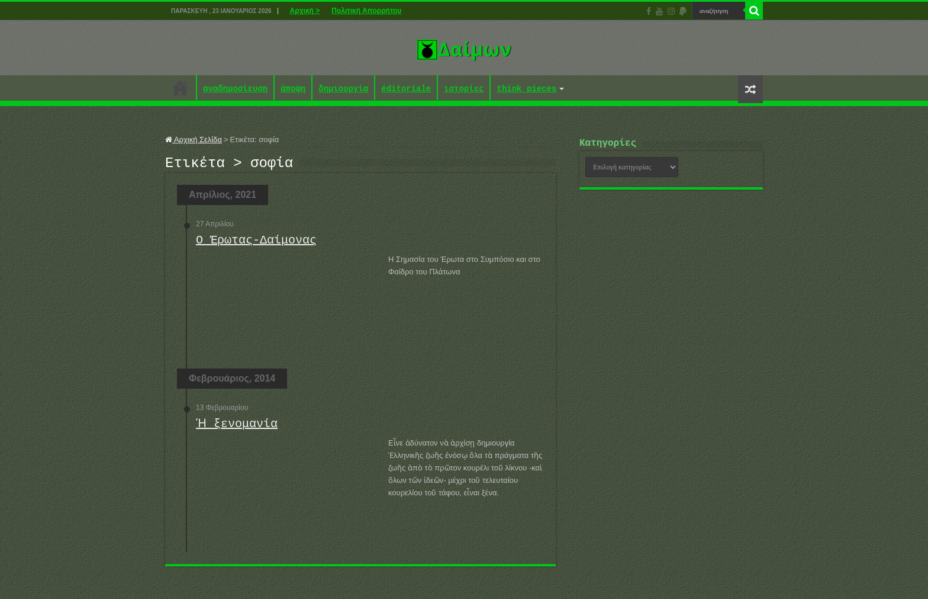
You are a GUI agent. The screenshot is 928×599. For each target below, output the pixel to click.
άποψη (293, 89)
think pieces (526, 89)
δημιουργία (343, 89)
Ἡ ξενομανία (235, 427)
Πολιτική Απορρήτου (366, 11)
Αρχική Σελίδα (193, 139)
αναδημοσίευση (235, 89)
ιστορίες (464, 89)
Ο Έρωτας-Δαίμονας (256, 244)
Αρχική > (305, 11)
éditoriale (406, 89)
